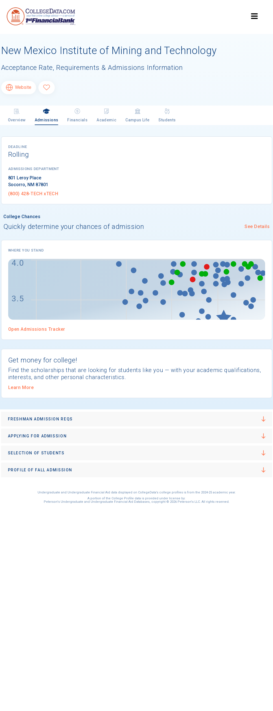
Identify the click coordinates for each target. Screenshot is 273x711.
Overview (17, 115)
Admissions (46, 115)
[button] (136, 419)
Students (167, 115)
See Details (257, 226)
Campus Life (137, 115)
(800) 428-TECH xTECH (33, 193)
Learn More (21, 387)
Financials (77, 115)
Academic (106, 115)
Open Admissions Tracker (36, 329)
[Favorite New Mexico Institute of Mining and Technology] (46, 87)
